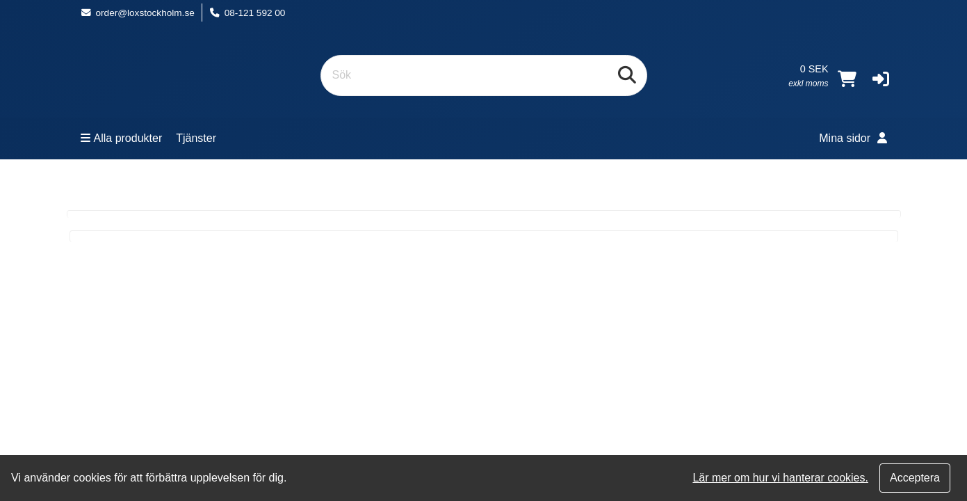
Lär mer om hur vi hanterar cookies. (780, 478)
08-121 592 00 (247, 13)
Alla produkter (122, 138)
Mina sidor (852, 138)
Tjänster (196, 138)
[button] (880, 78)
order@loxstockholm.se (138, 13)
